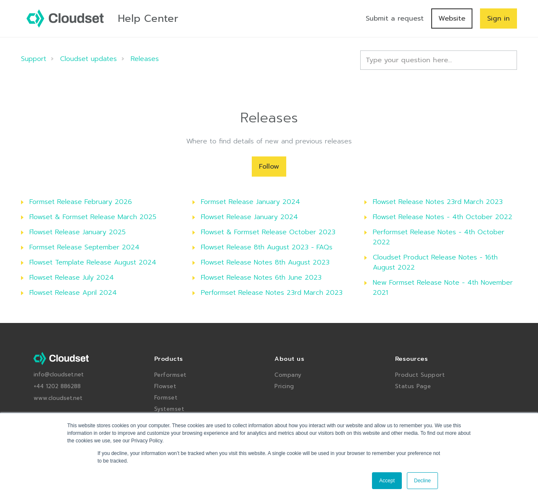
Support (33, 59)
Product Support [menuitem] (420, 375)
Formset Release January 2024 (250, 202)
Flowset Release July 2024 (71, 277)
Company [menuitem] (288, 375)
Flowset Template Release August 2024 (92, 262)
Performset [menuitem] (170, 375)
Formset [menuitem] (166, 398)
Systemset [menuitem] (169, 409)
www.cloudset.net (58, 398)
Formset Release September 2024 (84, 247)
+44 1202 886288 (57, 386)
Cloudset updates (88, 59)
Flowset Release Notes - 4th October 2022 (442, 217)
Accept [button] (387, 481)
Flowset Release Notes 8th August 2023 (265, 262)
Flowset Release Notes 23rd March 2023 (438, 202)
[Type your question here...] (438, 60)
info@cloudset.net (59, 374)
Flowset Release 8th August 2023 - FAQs (266, 247)
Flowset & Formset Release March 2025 (92, 217)
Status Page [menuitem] (413, 386)
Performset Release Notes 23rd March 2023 (272, 293)
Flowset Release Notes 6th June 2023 (261, 277)
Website (451, 18)
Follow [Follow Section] (269, 166)
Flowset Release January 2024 (249, 217)
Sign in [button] (498, 18)
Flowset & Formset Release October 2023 (268, 232)
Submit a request (395, 18)
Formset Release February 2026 (80, 202)
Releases (145, 59)
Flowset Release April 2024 (73, 293)
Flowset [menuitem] (165, 386)
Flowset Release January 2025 (77, 232)
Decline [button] (422, 481)
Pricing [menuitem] (284, 386)
